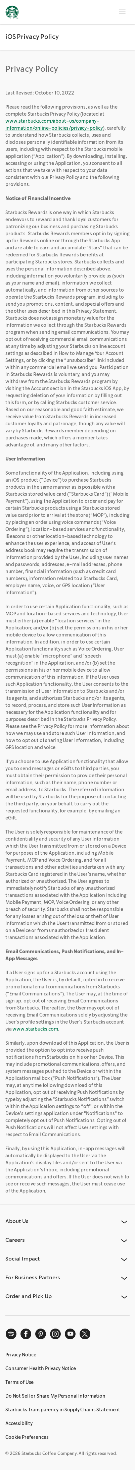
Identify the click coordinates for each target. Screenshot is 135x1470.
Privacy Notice (20, 1355)
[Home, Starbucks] (12, 13)
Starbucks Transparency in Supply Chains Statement (62, 1410)
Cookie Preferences (27, 1437)
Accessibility (19, 1423)
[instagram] (55, 1334)
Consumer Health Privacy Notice (40, 1368)
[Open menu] (122, 11)
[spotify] (11, 1334)
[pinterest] (40, 1334)
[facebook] (25, 1334)
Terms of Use (19, 1382)
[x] (85, 1334)
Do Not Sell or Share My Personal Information (55, 1396)
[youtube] (70, 1334)
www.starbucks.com (35, 1029)
